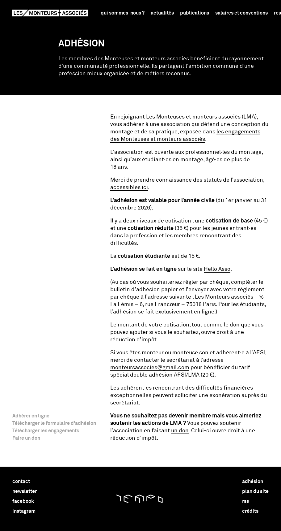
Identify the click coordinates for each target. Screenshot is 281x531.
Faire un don (26, 438)
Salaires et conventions (241, 13)
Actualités (162, 13)
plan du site (255, 491)
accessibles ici (129, 187)
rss (245, 501)
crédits (250, 511)
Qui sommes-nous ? (123, 13)
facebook (23, 501)
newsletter (24, 491)
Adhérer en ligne (30, 415)
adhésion (252, 481)
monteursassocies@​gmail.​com (149, 367)
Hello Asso (217, 269)
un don (180, 431)
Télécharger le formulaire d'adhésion (54, 423)
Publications (194, 13)
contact (21, 481)
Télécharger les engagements (45, 430)
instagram (24, 511)
